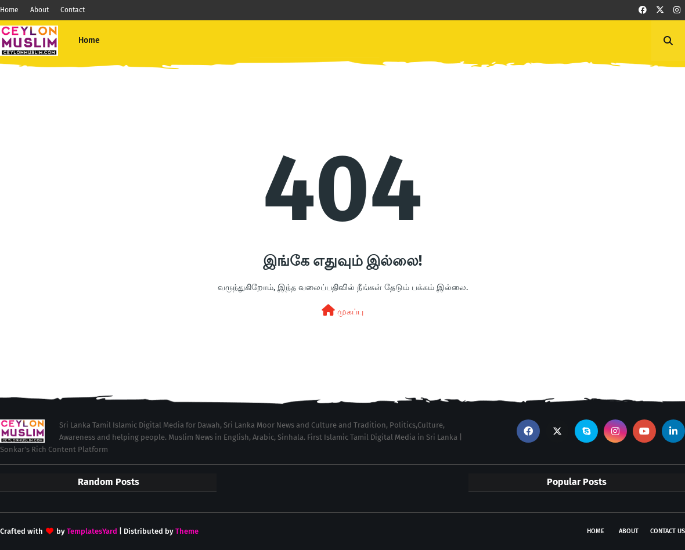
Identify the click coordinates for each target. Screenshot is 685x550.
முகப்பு (342, 311)
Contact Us (667, 531)
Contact (72, 10)
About (39, 10)
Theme (187, 531)
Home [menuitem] (89, 40)
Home (9, 10)
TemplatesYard (92, 531)
